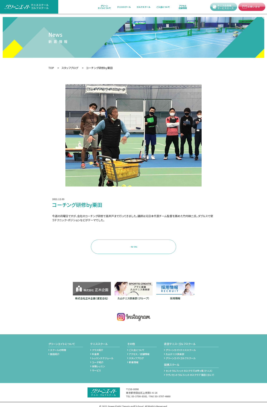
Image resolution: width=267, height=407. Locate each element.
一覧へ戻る (133, 244)
